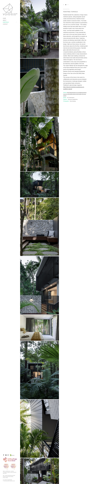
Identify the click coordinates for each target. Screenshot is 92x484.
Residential (66, 9)
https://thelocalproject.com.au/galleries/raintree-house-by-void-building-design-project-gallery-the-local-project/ (75, 94)
